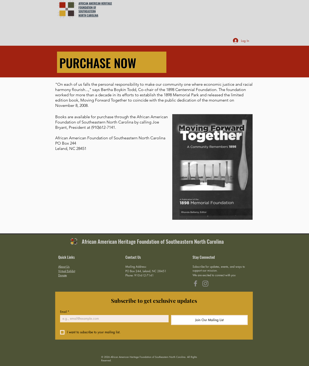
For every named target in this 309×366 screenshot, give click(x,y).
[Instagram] (205, 283)
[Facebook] (195, 283)
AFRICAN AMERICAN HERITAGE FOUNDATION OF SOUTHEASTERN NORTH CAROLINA (95, 9)
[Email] (113, 318)
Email (64, 311)
